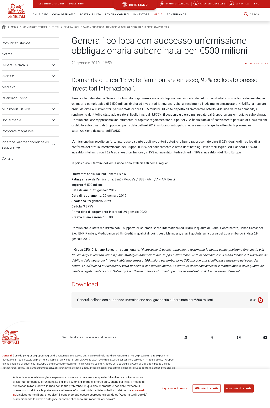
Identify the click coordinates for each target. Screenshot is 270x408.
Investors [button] (141, 14)
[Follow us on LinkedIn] (185, 337)
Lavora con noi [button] (117, 14)
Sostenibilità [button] (90, 14)
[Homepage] (4, 27)
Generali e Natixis (15, 65)
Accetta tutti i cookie (238, 388)
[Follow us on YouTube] (265, 337)
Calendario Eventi (15, 98)
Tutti (55, 27)
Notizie (7, 54)
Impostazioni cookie (174, 388)
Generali (7, 355)
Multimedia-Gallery (16, 109)
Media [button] (158, 14)
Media (14, 27)
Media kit (8, 87)
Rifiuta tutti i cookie (207, 388)
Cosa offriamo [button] (64, 14)
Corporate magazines (18, 131)
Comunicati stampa (35, 27)
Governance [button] (176, 14)
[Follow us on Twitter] (212, 337)
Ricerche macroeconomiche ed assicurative (25, 144)
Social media (11, 120)
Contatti (7, 158)
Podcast (8, 76)
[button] (251, 14)
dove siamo (138, 4)
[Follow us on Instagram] (239, 337)
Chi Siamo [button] (40, 14)
